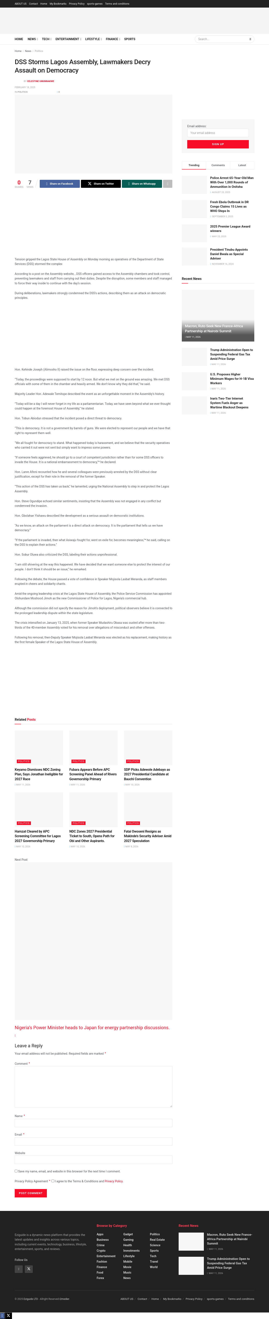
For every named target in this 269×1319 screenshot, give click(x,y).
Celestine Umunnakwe (40, 81)
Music (127, 1272)
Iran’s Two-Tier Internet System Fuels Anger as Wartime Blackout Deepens (229, 403)
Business (103, 1239)
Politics (39, 51)
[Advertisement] (177, 20)
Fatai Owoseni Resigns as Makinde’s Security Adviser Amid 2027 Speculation (147, 836)
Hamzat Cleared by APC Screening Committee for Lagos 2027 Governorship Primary (38, 836)
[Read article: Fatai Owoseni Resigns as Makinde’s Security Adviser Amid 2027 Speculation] (148, 809)
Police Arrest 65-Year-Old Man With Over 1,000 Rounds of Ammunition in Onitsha (232, 182)
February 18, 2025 (25, 87)
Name (20, 1116)
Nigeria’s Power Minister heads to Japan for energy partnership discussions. (92, 1027)
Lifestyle (92, 39)
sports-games (95, 3)
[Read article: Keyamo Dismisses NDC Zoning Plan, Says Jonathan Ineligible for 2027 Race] (39, 748)
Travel (154, 1261)
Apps (100, 1234)
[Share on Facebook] (60, 184)
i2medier (64, 1299)
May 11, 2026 (22, 784)
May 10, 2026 (132, 784)
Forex (100, 1278)
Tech (45, 39)
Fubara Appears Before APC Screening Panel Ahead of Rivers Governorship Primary (93, 774)
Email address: (218, 130)
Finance (112, 39)
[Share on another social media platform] (167, 184)
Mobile (127, 1261)
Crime (101, 1245)
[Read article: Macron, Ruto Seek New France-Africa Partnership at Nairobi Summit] (218, 316)
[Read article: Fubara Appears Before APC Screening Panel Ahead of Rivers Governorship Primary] (93, 748)
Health (127, 1245)
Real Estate (157, 1239)
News (32, 39)
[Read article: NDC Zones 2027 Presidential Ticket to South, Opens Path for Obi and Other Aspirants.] (93, 809)
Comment (22, 1064)
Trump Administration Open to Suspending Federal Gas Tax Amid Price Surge (231, 354)
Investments (131, 1250)
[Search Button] (250, 39)
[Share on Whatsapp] (142, 184)
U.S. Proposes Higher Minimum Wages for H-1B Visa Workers (232, 378)
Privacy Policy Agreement (33, 1181)
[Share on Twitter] (101, 184)
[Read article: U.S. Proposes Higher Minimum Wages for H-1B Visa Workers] (194, 381)
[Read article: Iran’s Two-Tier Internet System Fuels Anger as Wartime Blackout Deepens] (194, 405)
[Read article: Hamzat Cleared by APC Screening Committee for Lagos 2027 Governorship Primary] (39, 809)
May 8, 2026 (131, 846)
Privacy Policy (76, 3)
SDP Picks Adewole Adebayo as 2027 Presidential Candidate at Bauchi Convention (147, 774)
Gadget (128, 1234)
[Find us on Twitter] (29, 1269)
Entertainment (67, 39)
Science (155, 1245)
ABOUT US (20, 3)
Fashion (102, 1261)
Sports (129, 39)
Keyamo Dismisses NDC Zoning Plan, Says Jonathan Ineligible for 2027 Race (39, 774)
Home (43, 3)
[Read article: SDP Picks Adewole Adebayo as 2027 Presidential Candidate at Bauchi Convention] (148, 748)
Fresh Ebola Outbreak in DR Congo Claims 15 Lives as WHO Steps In (229, 206)
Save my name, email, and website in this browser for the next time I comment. (69, 1171)
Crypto (101, 1250)
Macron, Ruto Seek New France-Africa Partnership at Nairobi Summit (229, 1239)
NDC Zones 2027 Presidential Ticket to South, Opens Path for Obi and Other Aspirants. (92, 836)
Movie (127, 1267)
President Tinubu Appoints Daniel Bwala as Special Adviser (229, 254)
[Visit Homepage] (41, 20)
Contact (33, 3)
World (154, 1267)
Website (20, 1153)
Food (100, 1272)
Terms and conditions (117, 3)
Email (20, 1134)
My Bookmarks (58, 3)
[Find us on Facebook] (19, 1269)
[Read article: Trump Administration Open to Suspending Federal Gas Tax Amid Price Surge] (194, 357)
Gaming (128, 1239)
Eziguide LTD (31, 1299)
